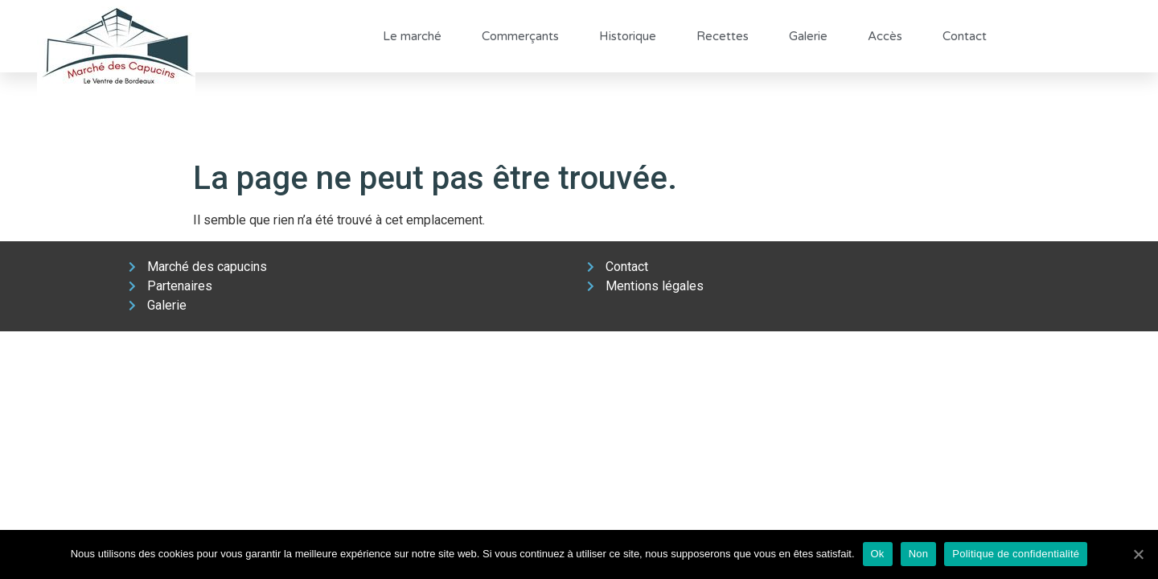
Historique (627, 36)
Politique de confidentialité (1015, 554)
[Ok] (1138, 554)
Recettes (722, 36)
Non (919, 554)
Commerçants (520, 36)
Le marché (412, 36)
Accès (885, 36)
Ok (878, 554)
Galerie (808, 36)
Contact (964, 36)
